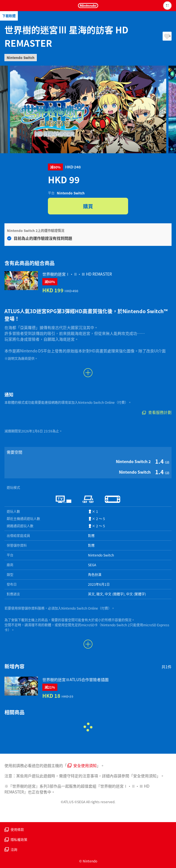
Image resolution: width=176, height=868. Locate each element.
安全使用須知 (82, 765)
